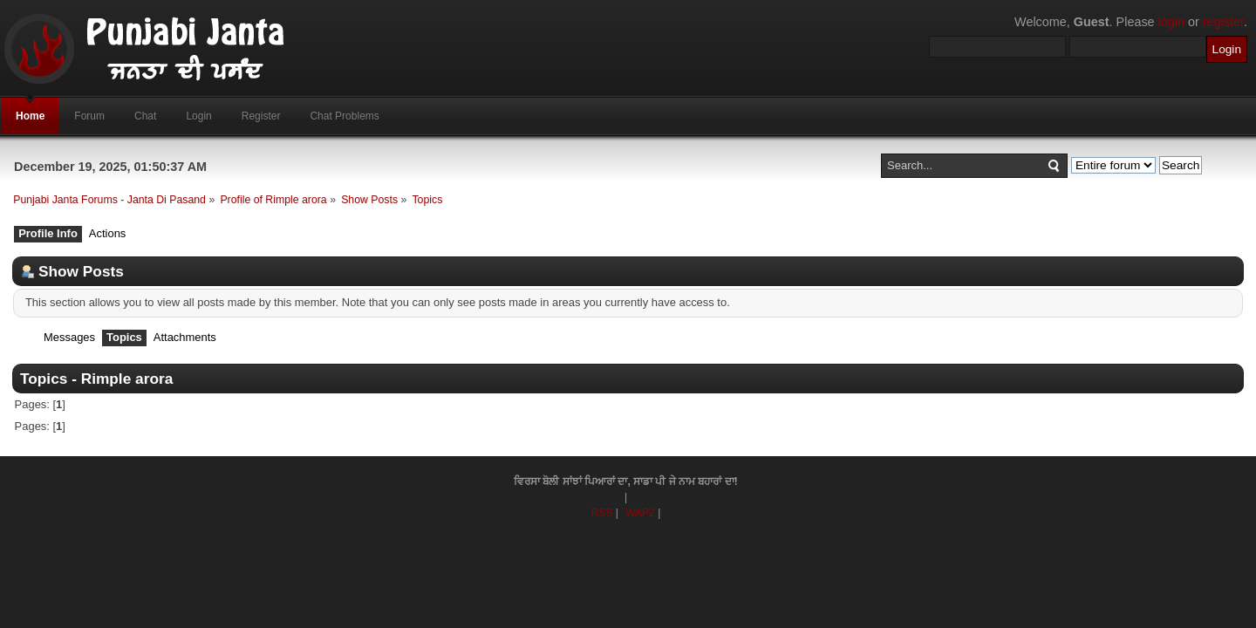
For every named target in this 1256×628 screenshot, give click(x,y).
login (1171, 22)
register (1223, 22)
